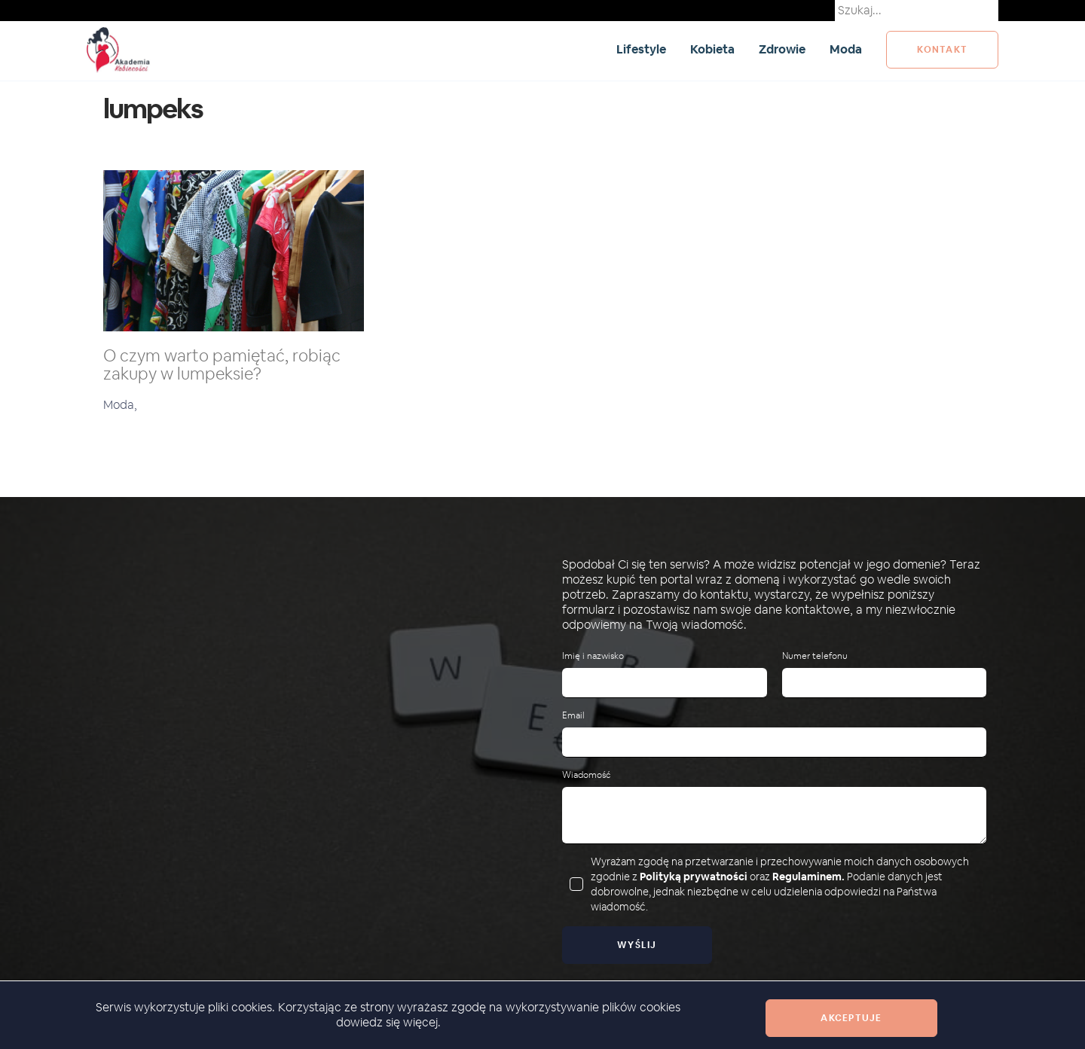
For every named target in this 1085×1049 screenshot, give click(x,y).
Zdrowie (782, 49)
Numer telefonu (815, 656)
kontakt (942, 50)
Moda (846, 49)
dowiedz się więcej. (388, 1022)
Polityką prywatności (693, 876)
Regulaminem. (808, 876)
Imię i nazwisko (593, 656)
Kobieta (712, 49)
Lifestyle (641, 49)
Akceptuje (851, 1018)
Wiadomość (586, 775)
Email (573, 715)
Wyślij (637, 945)
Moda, (120, 405)
